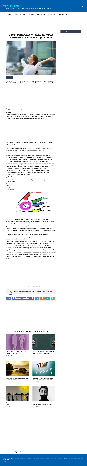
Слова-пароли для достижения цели (16, 403)
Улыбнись (61, 14)
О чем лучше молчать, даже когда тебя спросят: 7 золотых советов (43, 403)
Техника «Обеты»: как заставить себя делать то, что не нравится (42, 379)
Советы (25, 14)
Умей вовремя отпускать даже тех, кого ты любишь (17, 379)
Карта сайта (18, 452)
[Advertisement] (39, 24)
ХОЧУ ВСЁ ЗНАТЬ (11, 5)
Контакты (9, 452)
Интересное (17, 14)
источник (8, 258)
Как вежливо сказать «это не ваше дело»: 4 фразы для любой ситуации (43, 353)
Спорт (67, 14)
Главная (8, 14)
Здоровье (32, 14)
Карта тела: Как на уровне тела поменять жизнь (16, 352)
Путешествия (41, 14)
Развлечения (51, 14)
